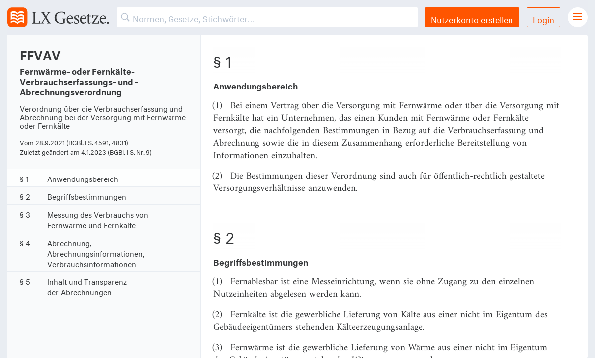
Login (543, 18)
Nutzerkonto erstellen (472, 18)
